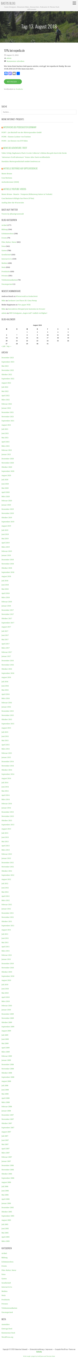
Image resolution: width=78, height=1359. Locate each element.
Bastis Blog (8, 3)
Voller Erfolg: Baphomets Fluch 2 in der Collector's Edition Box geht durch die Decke (34, 153)
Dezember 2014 (8, 761)
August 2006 (6, 1182)
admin (8, 58)
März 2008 (6, 1102)
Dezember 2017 (8, 610)
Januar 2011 (6, 959)
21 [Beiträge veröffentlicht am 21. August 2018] (17, 341)
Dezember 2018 (8, 560)
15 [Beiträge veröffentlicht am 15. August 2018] (27, 338)
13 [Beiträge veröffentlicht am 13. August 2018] (6, 338)
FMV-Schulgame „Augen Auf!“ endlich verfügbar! (28, 313)
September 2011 (8, 926)
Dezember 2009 (8, 1014)
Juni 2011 (5, 938)
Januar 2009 (6, 1060)
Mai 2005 (5, 1233)
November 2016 (8, 665)
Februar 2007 (7, 1157)
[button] (75, 3)
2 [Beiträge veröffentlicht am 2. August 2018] (37, 332)
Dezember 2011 (8, 913)
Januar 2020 (6, 505)
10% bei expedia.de (14, 50)
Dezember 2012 (8, 863)
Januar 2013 (6, 858)
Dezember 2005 (8, 1207)
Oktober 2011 (7, 921)
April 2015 (6, 745)
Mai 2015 (5, 740)
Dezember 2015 (8, 711)
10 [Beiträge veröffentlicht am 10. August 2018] (47, 335)
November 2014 (8, 766)
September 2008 (8, 1077)
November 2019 (8, 513)
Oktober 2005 (7, 1212)
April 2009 (6, 1048)
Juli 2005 (5, 1224)
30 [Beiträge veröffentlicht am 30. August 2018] (37, 344)
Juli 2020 (5, 480)
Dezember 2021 (8, 412)
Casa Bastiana (7, 178)
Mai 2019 (5, 539)
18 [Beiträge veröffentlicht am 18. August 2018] (58, 338)
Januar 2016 (6, 707)
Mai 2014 (5, 791)
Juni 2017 (5, 635)
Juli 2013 (5, 833)
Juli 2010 (5, 985)
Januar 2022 (6, 408)
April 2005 (6, 1237)
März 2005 (6, 1241)
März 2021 (6, 446)
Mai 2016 (5, 690)
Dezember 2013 (8, 812)
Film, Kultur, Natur (9, 242)
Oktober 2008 (7, 1073)
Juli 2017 (5, 631)
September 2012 (8, 875)
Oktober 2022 (7, 374)
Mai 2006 (5, 1195)
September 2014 (8, 774)
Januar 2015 (6, 757)
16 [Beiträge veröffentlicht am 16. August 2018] (37, 338)
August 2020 (6, 475)
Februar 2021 (7, 450)
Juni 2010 (5, 989)
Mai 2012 (5, 892)
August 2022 (6, 383)
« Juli (3, 346)
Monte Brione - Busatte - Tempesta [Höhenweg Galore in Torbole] (27, 194)
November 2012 (8, 867)
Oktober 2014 (7, 770)
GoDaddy (39, 1352)
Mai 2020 (5, 488)
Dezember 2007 (8, 1115)
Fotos (3, 246)
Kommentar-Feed (8, 1333)
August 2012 (6, 879)
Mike (3, 301)
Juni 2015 (5, 736)
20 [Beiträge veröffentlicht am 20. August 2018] (6, 341)
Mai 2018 (5, 589)
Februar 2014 (7, 804)
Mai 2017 (5, 640)
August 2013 (6, 829)
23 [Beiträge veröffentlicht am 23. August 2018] (37, 341)
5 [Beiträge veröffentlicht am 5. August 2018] (68, 332)
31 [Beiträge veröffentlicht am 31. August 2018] (47, 344)
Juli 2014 (5, 783)
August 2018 (6, 576)
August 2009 (6, 1031)
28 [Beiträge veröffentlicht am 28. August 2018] (17, 344)
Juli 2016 (5, 682)
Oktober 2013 (7, 820)
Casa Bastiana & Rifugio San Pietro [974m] (18, 198)
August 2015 (6, 728)
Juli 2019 (5, 530)
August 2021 (6, 425)
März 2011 (6, 951)
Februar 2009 (7, 1056)
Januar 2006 (6, 1203)
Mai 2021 (5, 438)
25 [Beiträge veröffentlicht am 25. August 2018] (58, 341)
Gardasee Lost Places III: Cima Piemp (22, 301)
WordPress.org (7, 1337)
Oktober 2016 (7, 669)
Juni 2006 (5, 1191)
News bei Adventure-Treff (15, 147)
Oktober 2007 (7, 1123)
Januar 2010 (6, 1010)
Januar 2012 (6, 909)
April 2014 (6, 795)
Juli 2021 (5, 429)
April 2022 (6, 396)
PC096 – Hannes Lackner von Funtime (16, 137)
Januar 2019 (6, 555)
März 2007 (6, 1153)
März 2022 (6, 400)
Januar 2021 (6, 454)
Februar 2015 (7, 753)
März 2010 (6, 1001)
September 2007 (8, 1128)
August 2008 (6, 1081)
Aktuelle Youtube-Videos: (14, 189)
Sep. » (9, 346)
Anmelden (6, 1324)
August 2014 (6, 778)
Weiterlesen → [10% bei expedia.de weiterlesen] (13, 81)
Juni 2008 (5, 1090)
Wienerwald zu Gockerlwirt (27, 296)
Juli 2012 (5, 883)
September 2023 (8, 362)
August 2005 (6, 1220)
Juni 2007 (5, 1140)
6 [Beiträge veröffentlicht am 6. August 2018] (6, 335)
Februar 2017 (7, 652)
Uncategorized (7, 284)
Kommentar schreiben (15, 61)
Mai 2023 (5, 366)
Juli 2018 (5, 581)
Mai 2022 (5, 391)
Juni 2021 (5, 433)
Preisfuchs (19, 89)
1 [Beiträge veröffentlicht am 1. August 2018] (27, 332)
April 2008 (6, 1098)
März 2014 (6, 799)
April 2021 (6, 442)
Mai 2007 (5, 1144)
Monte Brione (7, 174)
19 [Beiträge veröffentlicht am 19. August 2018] (68, 338)
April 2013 (6, 846)
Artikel (4, 225)
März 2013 (6, 850)
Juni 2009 (5, 1039)
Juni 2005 (5, 1229)
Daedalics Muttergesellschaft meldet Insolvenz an (21, 161)
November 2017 (8, 614)
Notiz (4, 267)
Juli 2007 (5, 1136)
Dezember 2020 (8, 459)
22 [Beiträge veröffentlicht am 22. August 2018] (27, 341)
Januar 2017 (6, 656)
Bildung (5, 229)
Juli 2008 (5, 1085)
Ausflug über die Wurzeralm (13, 203)
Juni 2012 (5, 888)
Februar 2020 (7, 501)
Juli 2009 (5, 1035)
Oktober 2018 (7, 568)
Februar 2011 (7, 955)
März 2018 (6, 597)
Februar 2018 (7, 602)
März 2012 (6, 900)
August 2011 (6, 930)
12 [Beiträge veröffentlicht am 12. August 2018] (68, 335)
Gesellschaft (6, 255)
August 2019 (6, 526)
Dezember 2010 (8, 964)
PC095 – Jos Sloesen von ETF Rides (15, 141)
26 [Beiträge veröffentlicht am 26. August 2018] (68, 341)
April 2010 (6, 997)
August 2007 (6, 1132)
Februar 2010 (7, 1006)
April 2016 (6, 694)
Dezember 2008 (8, 1064)
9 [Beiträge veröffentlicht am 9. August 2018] (37, 335)
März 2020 (6, 496)
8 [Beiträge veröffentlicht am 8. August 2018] (27, 335)
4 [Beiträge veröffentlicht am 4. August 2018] (57, 332)
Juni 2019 (5, 534)
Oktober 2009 (7, 1022)
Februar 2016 (7, 703)
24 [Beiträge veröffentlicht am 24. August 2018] (47, 341)
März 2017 (6, 648)
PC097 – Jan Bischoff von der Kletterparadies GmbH (22, 132)
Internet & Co (7, 259)
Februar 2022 (7, 404)
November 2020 (8, 463)
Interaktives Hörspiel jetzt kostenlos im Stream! (26, 309)
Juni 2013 (5, 837)
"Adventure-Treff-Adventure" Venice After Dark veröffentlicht (26, 157)
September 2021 (8, 421)
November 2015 (8, 715)
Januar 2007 (6, 1161)
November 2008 (8, 1069)
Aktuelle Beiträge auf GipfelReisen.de (20, 168)
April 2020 (6, 492)
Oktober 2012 (7, 871)
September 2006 (8, 1178)
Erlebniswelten (7, 234)
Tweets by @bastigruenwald (13, 214)
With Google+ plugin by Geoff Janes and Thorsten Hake (39, 1356)
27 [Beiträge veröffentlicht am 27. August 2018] (6, 344)
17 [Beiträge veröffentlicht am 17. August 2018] (47, 338)
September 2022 (8, 379)
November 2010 (8, 968)
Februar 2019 (7, 551)
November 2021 (8, 417)
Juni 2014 (5, 787)
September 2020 (8, 471)
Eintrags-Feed (7, 1329)
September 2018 (8, 572)
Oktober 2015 (7, 719)
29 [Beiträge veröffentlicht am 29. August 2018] (27, 344)
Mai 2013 (5, 842)
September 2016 (8, 673)
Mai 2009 (5, 1043)
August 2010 (6, 980)
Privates (5, 276)
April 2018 (6, 593)
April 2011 (6, 947)
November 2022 (8, 370)
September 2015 (8, 724)
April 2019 (6, 543)
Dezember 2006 (8, 1165)
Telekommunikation (9, 280)
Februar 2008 (7, 1107)
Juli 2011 (5, 934)
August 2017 (6, 627)
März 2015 (6, 749)
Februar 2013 (7, 854)
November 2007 (8, 1119)
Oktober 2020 (7, 467)
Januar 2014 (6, 808)
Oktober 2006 (7, 1174)
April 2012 (6, 896)
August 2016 (6, 677)
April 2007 (6, 1149)
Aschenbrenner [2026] (10, 182)
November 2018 (8, 564)
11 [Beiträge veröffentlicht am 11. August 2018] (58, 335)
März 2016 (6, 698)
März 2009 (6, 1052)
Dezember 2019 (8, 509)
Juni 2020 (5, 484)
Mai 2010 (5, 993)
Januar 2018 (6, 606)
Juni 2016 (5, 686)
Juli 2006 (5, 1186)
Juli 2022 (5, 387)
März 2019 (6, 547)
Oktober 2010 (7, 972)
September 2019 (8, 522)
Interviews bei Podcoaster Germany (19, 127)
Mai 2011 (5, 942)
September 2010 (8, 976)
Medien (4, 263)
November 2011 (8, 917)
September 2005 (8, 1216)
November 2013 (8, 816)
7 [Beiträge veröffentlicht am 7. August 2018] (16, 335)
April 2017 (6, 644)
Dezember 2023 (8, 358)
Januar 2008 (6, 1111)
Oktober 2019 (7, 518)
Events (4, 238)
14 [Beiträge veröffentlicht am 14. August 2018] (17, 338)
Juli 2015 (5, 732)
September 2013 (8, 825)
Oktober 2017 (7, 618)
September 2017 (8, 623)
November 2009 (8, 1018)
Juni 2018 (5, 585)
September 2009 (8, 1027)
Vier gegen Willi (24, 305)
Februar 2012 (7, 905)
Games (4, 250)
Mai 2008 (5, 1094)
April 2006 (6, 1199)
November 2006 (8, 1170)
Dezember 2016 (8, 661)
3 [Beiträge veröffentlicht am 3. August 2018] (47, 332)
